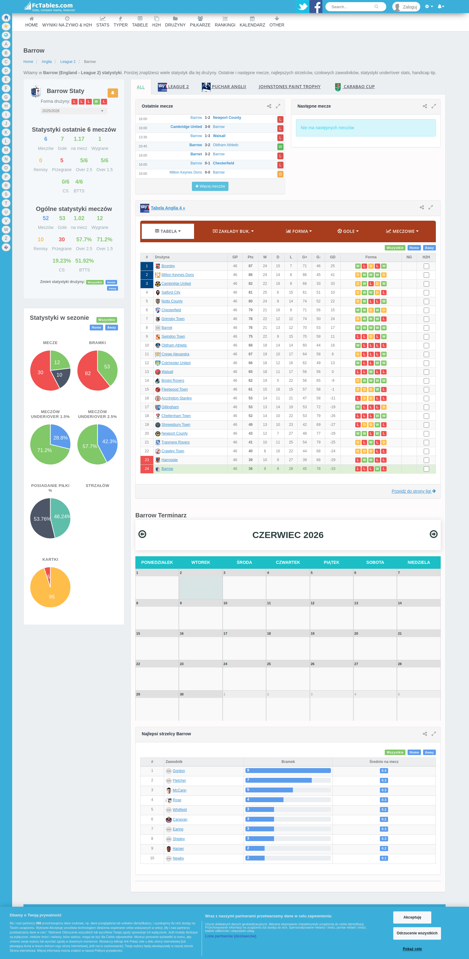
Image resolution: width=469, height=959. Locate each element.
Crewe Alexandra (175, 354)
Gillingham (170, 407)
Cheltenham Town (176, 416)
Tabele (140, 21)
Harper (178, 849)
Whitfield (180, 810)
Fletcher (179, 780)
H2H (156, 21)
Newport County (175, 433)
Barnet (167, 328)
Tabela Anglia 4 (168, 207)
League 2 (67, 62)
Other (276, 21)
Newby (178, 858)
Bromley (168, 266)
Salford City (171, 292)
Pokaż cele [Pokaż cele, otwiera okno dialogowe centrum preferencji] (412, 949)
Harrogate (170, 460)
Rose (177, 800)
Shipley (179, 839)
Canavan (180, 819)
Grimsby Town (173, 319)
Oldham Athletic (174, 345)
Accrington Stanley (176, 398)
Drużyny (175, 21)
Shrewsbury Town (176, 425)
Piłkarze (200, 21)
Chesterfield (171, 310)
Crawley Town (173, 451)
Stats (102, 21)
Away (112, 288)
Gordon (179, 771)
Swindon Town (173, 336)
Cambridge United (176, 283)
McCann (179, 790)
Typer (121, 21)
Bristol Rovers (173, 380)
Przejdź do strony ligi (414, 491)
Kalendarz (252, 21)
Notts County (172, 301)
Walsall (167, 372)
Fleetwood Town (175, 389)
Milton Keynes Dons (178, 275)
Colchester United (176, 363)
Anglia (47, 62)
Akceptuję (412, 917)
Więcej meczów (210, 186)
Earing (178, 829)
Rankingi (225, 21)
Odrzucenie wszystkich (417, 933)
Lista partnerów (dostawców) (230, 936)
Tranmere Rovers (176, 442)
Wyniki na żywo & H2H (67, 21)
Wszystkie (95, 282)
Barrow (167, 469)
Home (31, 21)
